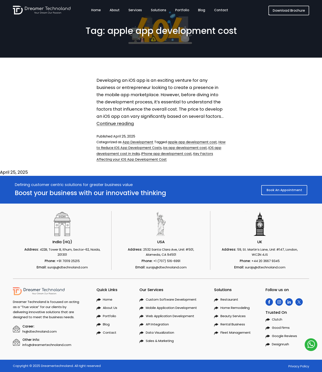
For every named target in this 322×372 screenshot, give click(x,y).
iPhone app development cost (166, 153)
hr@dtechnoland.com (39, 331)
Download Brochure (289, 10)
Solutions (158, 11)
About (114, 11)
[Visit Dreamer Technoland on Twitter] (299, 301)
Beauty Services (233, 316)
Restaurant (229, 299)
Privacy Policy (298, 366)
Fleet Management (235, 332)
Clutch (277, 319)
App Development (137, 142)
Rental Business (232, 324)
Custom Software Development (171, 299)
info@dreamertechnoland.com (46, 345)
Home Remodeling (235, 307)
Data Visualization (160, 332)
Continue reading (115, 123)
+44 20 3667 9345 (266, 261)
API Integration (157, 324)
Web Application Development (170, 316)
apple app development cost (192, 142)
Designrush (280, 344)
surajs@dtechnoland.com (67, 267)
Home (96, 11)
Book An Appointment (284, 190)
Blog (202, 11)
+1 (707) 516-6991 (166, 261)
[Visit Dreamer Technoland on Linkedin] (289, 301)
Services (135, 11)
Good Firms (281, 327)
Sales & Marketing (160, 341)
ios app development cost (185, 147)
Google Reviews (284, 336)
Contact (221, 11)
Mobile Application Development (171, 307)
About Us (110, 307)
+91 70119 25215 (68, 261)
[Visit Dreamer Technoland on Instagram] (279, 301)
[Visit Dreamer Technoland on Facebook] (269, 301)
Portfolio (182, 11)
